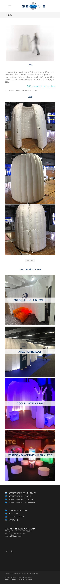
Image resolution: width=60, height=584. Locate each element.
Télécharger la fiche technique (41, 86)
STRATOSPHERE (17, 517)
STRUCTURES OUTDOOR (21, 499)
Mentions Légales (10, 577)
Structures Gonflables (25, 579)
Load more (30, 260)
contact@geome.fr (13, 536)
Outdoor (13, 579)
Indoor (7, 579)
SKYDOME (14, 520)
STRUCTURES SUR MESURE (22, 503)
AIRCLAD (13, 514)
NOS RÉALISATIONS (19, 511)
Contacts (21, 577)
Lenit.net (35, 573)
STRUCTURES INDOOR (20, 496)
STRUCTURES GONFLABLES (22, 493)
